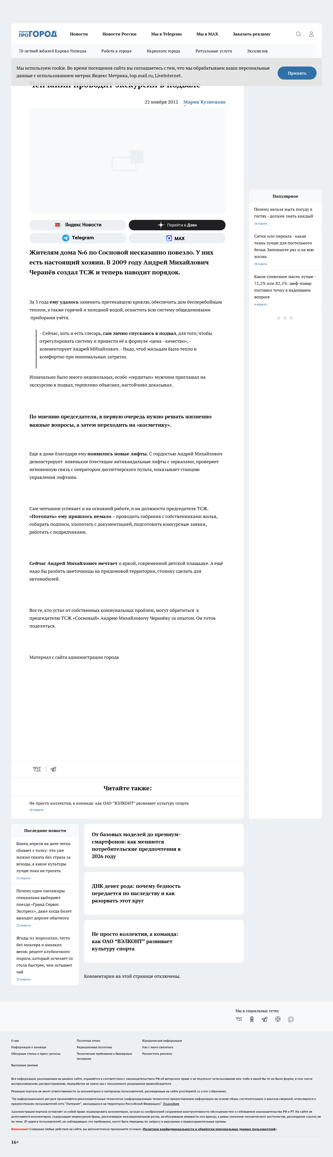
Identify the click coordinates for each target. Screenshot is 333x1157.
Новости (79, 34)
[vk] (37, 769)
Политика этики (88, 1040)
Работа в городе (116, 51)
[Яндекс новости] (77, 225)
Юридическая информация (162, 1040)
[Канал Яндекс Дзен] (177, 225)
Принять (297, 73)
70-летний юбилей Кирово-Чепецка (52, 51)
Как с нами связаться (157, 1047)
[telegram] (55, 769)
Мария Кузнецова (204, 102)
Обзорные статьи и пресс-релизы (35, 1054)
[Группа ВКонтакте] (238, 1019)
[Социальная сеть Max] (177, 238)
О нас (15, 1040)
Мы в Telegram (166, 34)
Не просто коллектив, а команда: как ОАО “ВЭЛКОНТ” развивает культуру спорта (127, 806)
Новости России (120, 34)
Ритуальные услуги (214, 51)
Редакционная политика (94, 1047)
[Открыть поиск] (298, 34)
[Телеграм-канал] (77, 238)
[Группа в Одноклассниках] (251, 1019)
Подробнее (171, 1104)
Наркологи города (164, 51)
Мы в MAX (207, 34)
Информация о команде (28, 1047)
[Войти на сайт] (311, 34)
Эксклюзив (257, 51)
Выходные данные (24, 1065)
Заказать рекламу (251, 34)
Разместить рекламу (157, 1054)
